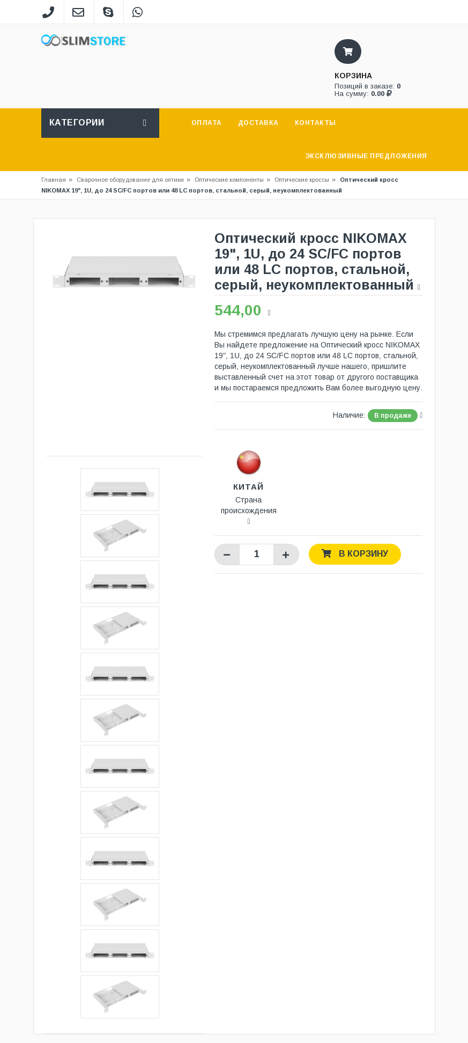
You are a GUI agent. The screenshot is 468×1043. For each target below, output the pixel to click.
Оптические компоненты (229, 179)
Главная (53, 179)
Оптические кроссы (301, 179)
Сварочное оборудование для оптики (133, 179)
